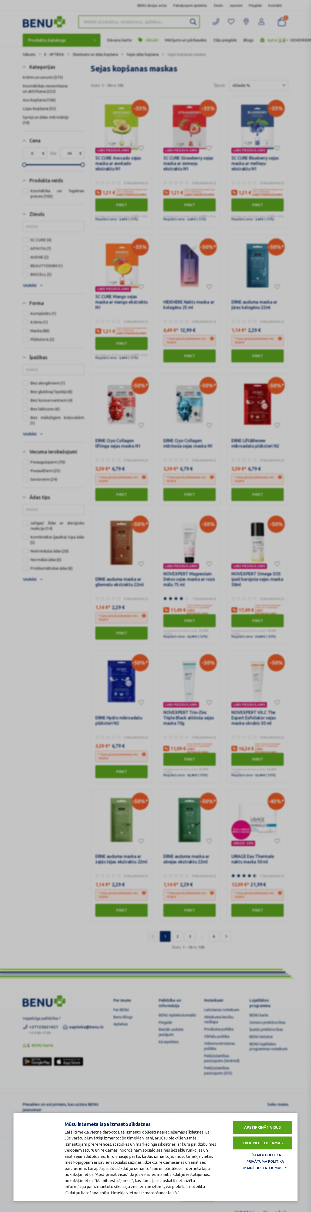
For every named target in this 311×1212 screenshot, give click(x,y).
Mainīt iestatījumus (262, 1168)
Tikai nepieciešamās (262, 1143)
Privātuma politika (265, 1161)
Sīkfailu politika (265, 1155)
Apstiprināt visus (262, 1127)
